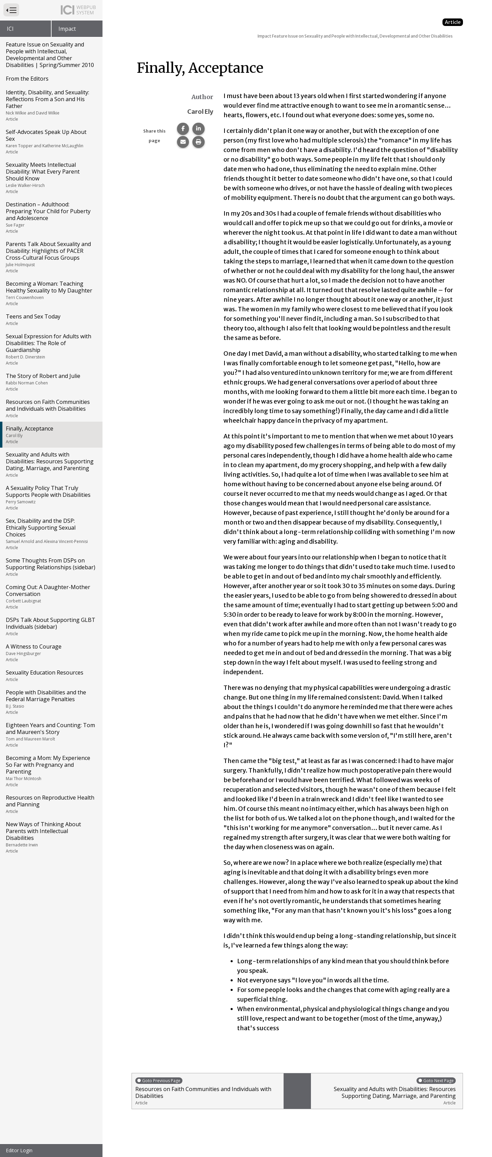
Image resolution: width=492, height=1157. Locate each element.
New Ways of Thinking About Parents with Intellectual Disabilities (51, 837)
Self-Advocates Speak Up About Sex (51, 141)
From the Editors (27, 78)
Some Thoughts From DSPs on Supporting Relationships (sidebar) (51, 567)
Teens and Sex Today (51, 319)
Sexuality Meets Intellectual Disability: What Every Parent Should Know (51, 177)
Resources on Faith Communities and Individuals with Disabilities (51, 408)
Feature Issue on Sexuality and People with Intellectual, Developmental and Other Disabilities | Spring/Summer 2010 (50, 55)
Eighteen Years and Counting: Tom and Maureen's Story (51, 734)
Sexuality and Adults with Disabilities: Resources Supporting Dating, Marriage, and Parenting (51, 464)
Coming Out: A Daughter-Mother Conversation (51, 596)
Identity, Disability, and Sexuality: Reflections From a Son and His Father (51, 105)
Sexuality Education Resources (51, 675)
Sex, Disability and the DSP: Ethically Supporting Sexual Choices (51, 533)
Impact (67, 28)
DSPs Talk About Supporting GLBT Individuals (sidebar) (51, 626)
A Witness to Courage (51, 653)
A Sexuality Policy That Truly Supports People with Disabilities (51, 497)
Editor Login (19, 1150)
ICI (10, 28)
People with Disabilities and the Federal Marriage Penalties (51, 702)
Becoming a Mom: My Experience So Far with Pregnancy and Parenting (51, 771)
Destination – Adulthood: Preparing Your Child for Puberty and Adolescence (51, 217)
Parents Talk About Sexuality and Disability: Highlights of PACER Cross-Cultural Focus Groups (51, 257)
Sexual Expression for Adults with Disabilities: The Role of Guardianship (51, 349)
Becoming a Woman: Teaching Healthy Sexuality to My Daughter (51, 293)
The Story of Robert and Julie (51, 382)
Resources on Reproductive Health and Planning (51, 804)
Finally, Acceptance (51, 435)
